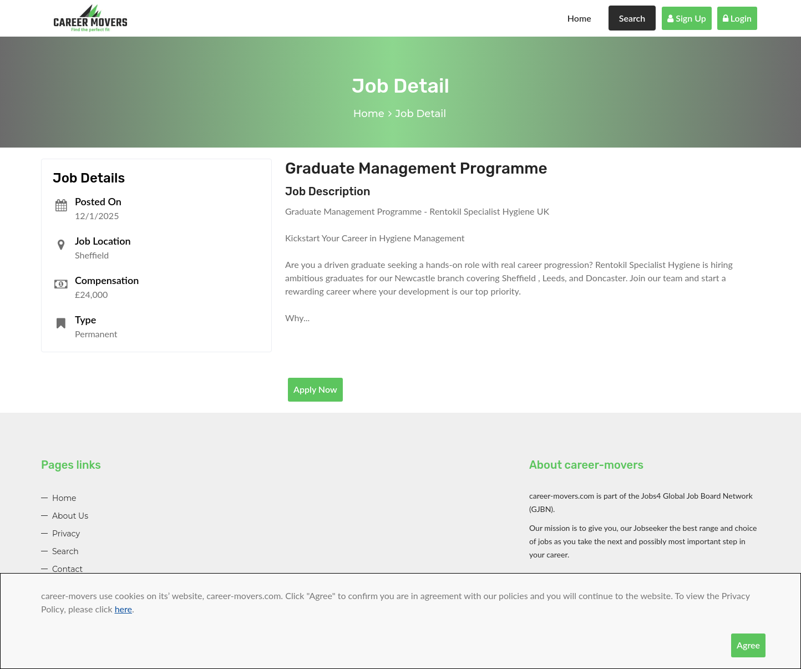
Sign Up (686, 18)
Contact (67, 569)
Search (632, 18)
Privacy (66, 534)
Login (737, 18)
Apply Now (315, 389)
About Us (70, 516)
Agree (748, 645)
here (123, 609)
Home (579, 18)
